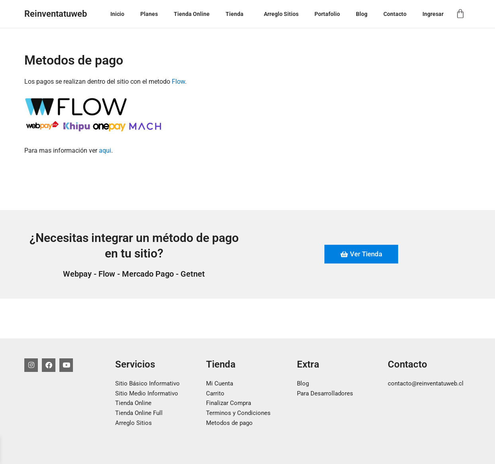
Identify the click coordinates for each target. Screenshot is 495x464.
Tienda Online (192, 14)
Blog (361, 14)
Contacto (395, 14)
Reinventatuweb (55, 14)
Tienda (221, 364)
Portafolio (327, 14)
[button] (247, 14)
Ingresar (433, 14)
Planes (149, 14)
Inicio (117, 14)
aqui (105, 150)
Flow (178, 81)
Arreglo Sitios (281, 14)
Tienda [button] (237, 14)
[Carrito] (460, 14)
